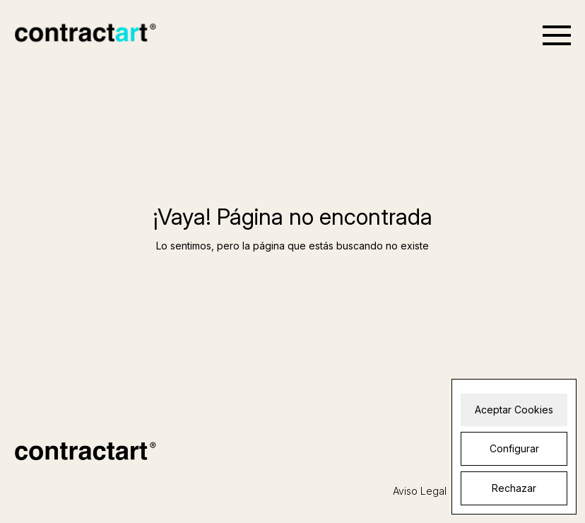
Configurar (514, 448)
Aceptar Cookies (514, 410)
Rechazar (514, 488)
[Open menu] (557, 35)
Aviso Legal (420, 491)
